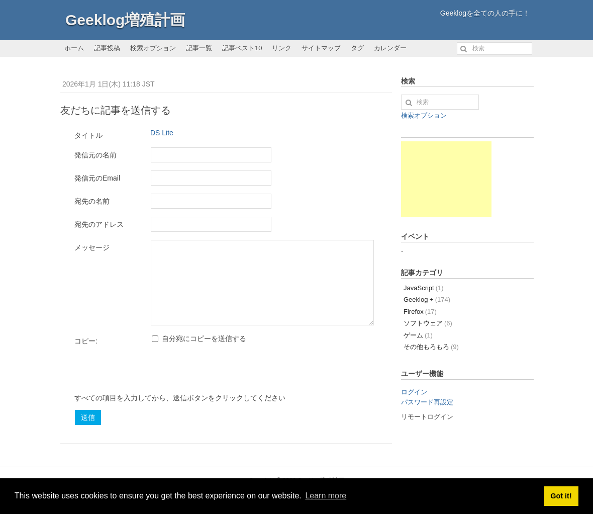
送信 (88, 417)
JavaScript (424, 288)
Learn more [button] (325, 495)
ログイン (414, 392)
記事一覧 (199, 48)
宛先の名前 (92, 201)
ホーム (74, 48)
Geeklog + (427, 299)
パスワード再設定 (427, 402)
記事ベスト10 (242, 48)
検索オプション (153, 48)
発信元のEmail (97, 178)
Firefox (420, 311)
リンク (281, 48)
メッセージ (92, 247)
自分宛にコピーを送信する (199, 338)
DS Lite (161, 133)
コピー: (85, 341)
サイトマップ (321, 48)
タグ (357, 48)
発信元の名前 (95, 155)
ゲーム (418, 335)
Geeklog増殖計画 (125, 20)
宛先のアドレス (99, 224)
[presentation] (150, 373)
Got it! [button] (560, 496)
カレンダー (390, 48)
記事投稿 (107, 48)
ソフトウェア (428, 323)
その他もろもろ (431, 347)
